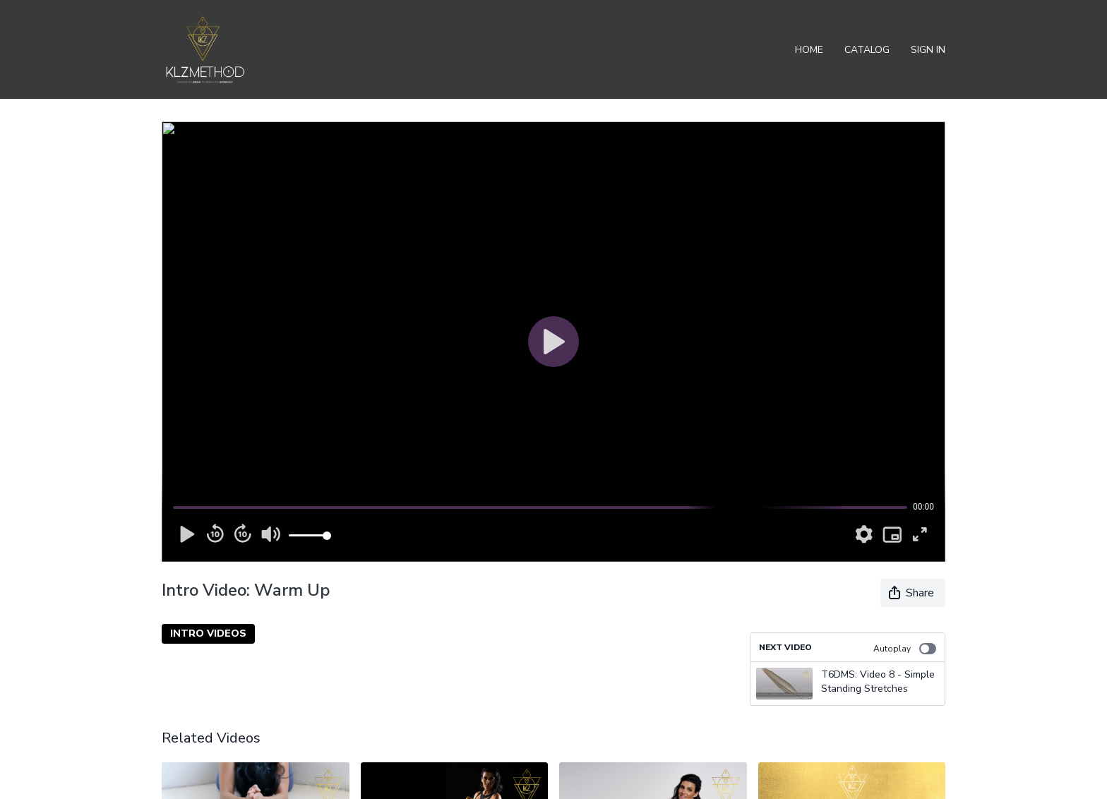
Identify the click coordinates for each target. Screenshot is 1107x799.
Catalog (867, 49)
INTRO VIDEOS (208, 633)
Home (809, 49)
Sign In (928, 49)
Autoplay (904, 648)
